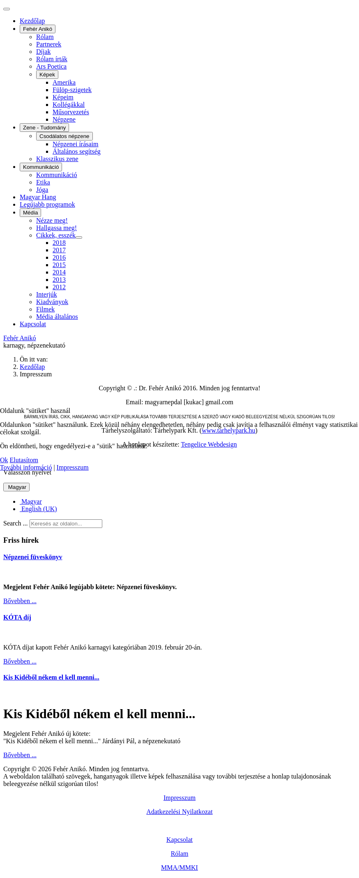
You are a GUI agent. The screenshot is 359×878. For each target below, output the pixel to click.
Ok (4, 459)
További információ (26, 467)
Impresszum (73, 467)
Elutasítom (24, 459)
